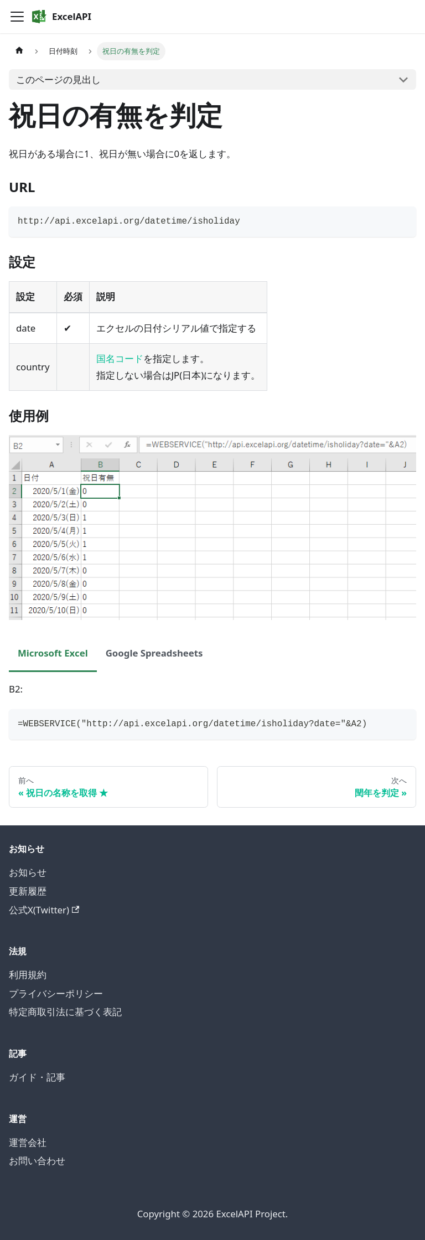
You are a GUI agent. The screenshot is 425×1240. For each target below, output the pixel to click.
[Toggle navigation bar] (17, 16)
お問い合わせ (37, 1160)
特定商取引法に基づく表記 (65, 1011)
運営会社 (27, 1142)
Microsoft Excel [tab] (53, 653)
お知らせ (27, 872)
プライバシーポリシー (56, 993)
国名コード (119, 358)
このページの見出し (58, 79)
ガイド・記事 (37, 1077)
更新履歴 (27, 891)
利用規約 (27, 974)
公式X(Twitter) (44, 909)
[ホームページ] (19, 51)
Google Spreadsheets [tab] (154, 653)
